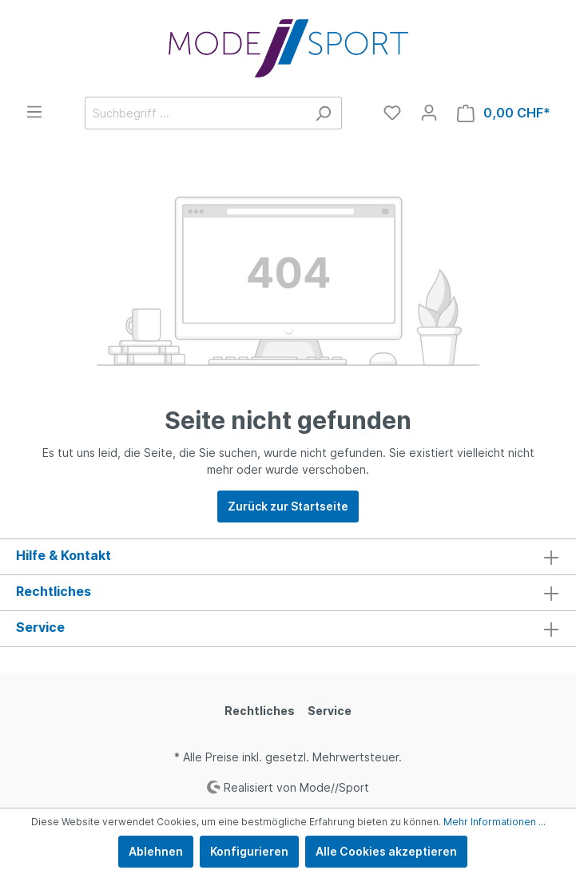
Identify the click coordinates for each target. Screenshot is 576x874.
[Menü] (34, 112)
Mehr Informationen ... (494, 822)
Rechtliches (259, 710)
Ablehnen (156, 851)
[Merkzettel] (392, 112)
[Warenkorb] (503, 113)
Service (330, 710)
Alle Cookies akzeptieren (386, 851)
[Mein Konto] (429, 112)
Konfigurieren (249, 851)
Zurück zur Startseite (288, 506)
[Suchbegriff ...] (195, 113)
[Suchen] (323, 113)
